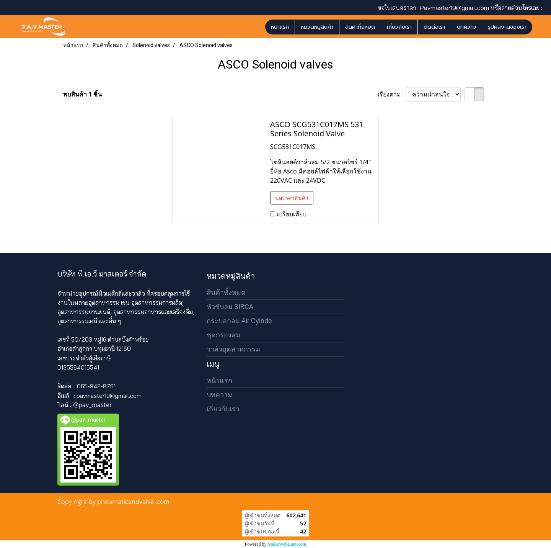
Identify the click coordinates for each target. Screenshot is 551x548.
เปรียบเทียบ (291, 214)
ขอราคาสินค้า (291, 197)
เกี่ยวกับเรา (399, 27)
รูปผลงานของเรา (507, 27)
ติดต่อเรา (434, 27)
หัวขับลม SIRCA (230, 307)
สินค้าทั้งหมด (360, 27)
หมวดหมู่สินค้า (317, 27)
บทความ (466, 27)
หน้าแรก (280, 27)
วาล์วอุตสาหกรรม (233, 349)
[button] (539, 27)
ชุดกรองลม (223, 335)
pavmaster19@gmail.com (109, 395)
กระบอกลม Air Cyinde (239, 321)
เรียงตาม (392, 94)
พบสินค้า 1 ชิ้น (82, 94)
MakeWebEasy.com (287, 544)
